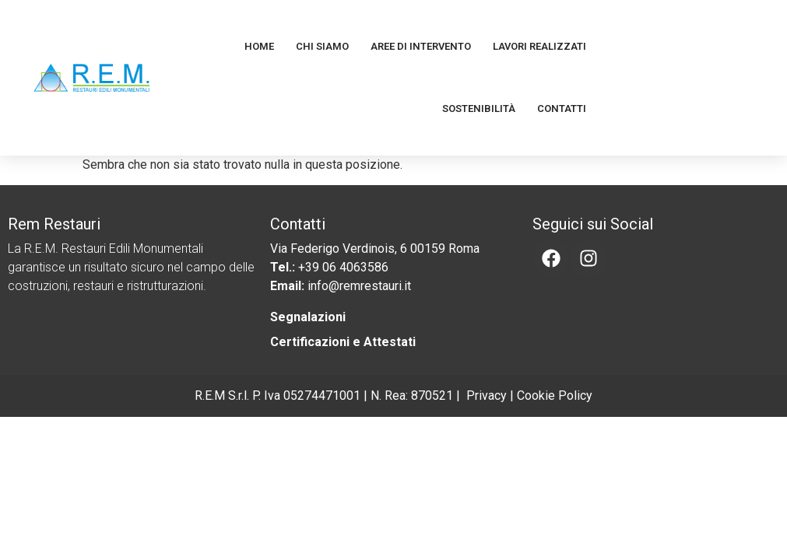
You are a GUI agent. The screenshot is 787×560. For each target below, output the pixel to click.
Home (259, 46)
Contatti (561, 108)
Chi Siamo (322, 46)
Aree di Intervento (421, 46)
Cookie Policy (554, 395)
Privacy (486, 395)
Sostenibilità (478, 108)
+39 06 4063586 (343, 267)
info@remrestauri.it (359, 285)
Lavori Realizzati (539, 46)
